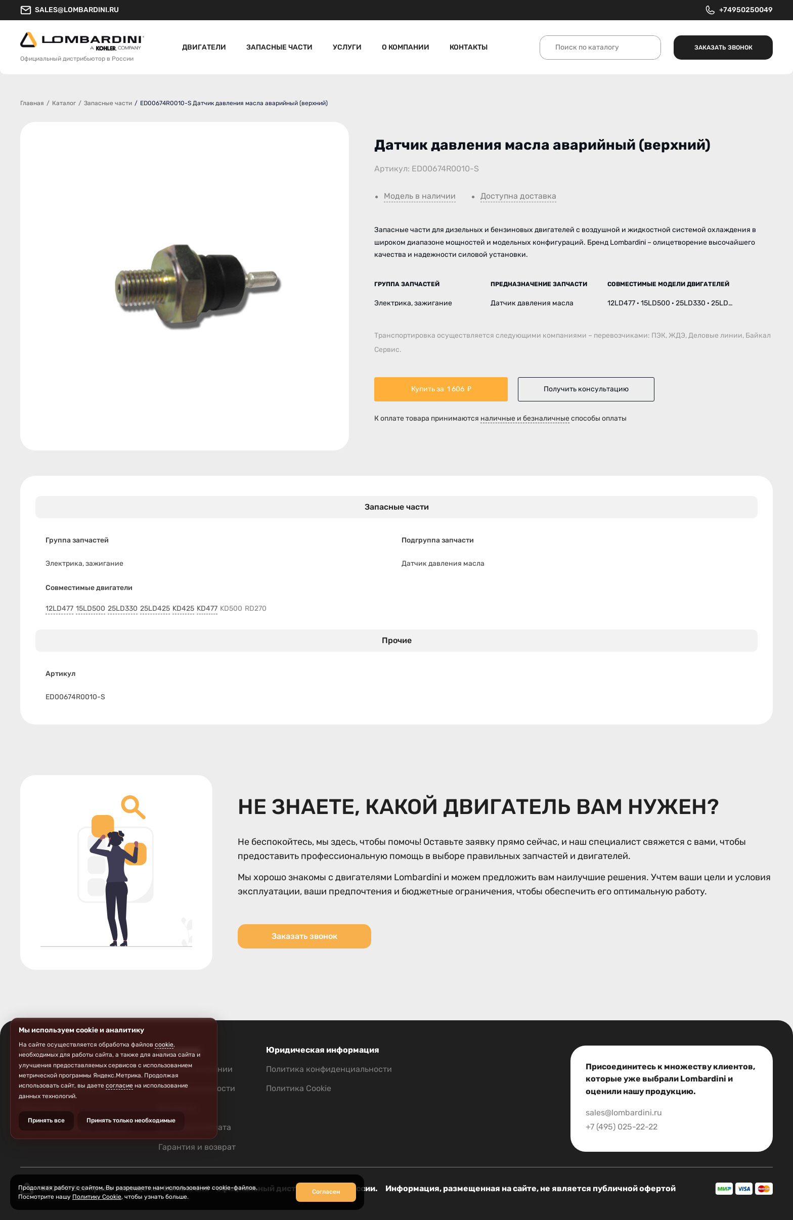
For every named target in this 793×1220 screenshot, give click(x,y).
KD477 (207, 609)
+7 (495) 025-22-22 (621, 1127)
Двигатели (204, 47)
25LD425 (155, 609)
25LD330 (123, 609)
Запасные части (279, 47)
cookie (164, 1044)
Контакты (469, 47)
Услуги (347, 47)
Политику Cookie (96, 1196)
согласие (119, 1085)
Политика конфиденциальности (329, 1069)
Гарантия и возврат (197, 1147)
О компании (405, 47)
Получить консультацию (586, 389)
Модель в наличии (420, 196)
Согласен (326, 1191)
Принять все (46, 1120)
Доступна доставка (518, 196)
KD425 (183, 609)
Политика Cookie (298, 1088)
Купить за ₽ (441, 389)
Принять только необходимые (130, 1120)
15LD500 (90, 609)
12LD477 (59, 609)
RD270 (256, 609)
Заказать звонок (723, 47)
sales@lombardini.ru (69, 10)
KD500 (231, 609)
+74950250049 (738, 10)
